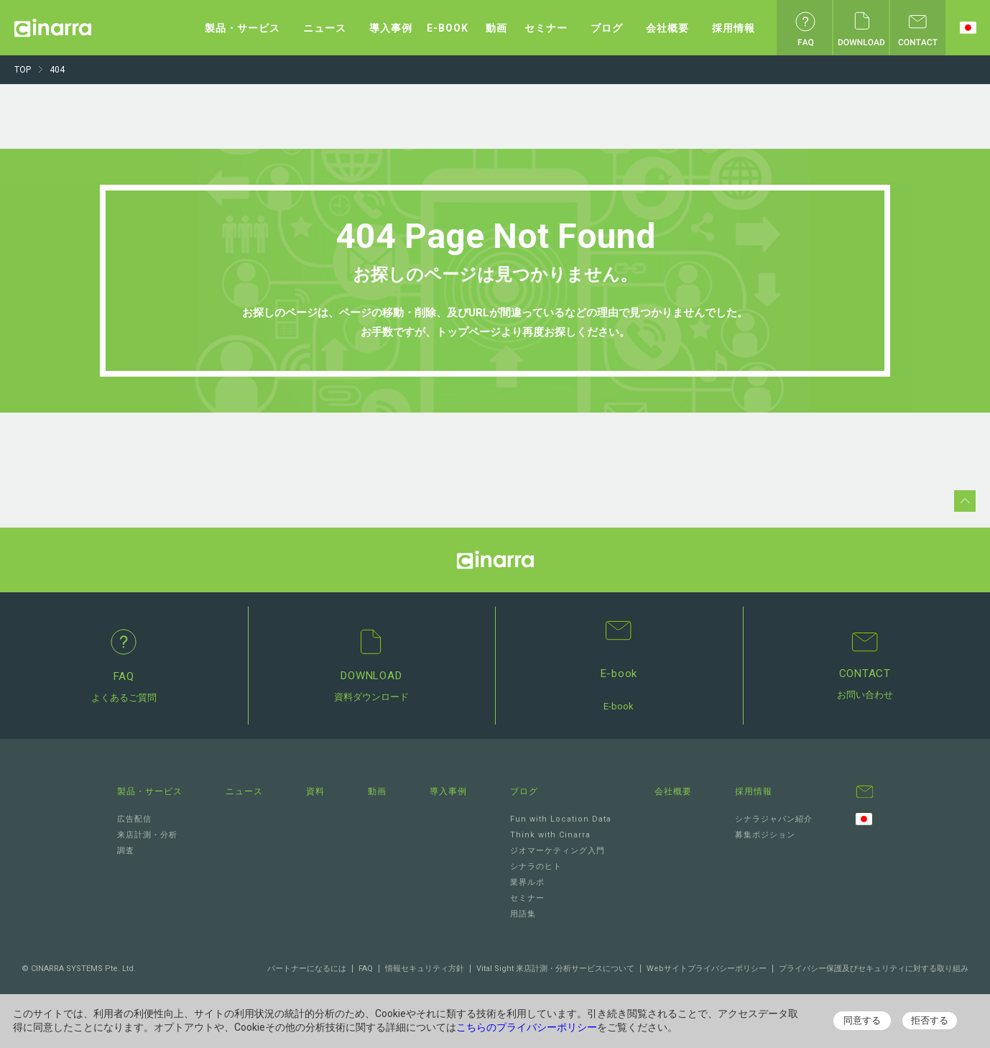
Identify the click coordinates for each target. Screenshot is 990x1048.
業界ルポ (527, 882)
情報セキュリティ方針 (424, 969)
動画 (496, 28)
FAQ (365, 969)
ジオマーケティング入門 (557, 850)
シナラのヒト (536, 866)
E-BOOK (447, 28)
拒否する (929, 1020)
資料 (315, 791)
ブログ (607, 28)
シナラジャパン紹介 (774, 819)
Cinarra (52, 28)
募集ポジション (765, 835)
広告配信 (134, 819)
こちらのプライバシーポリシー (526, 1027)
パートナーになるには (306, 969)
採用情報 (733, 28)
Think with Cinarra (550, 835)
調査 (125, 850)
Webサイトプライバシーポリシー (707, 969)
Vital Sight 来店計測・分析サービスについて (555, 969)
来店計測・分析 (147, 835)
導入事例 (390, 28)
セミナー (546, 28)
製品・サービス (242, 28)
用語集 (523, 914)
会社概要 (667, 28)
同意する (862, 1020)
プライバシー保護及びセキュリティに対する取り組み (873, 969)
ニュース (324, 28)
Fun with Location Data (560, 819)
